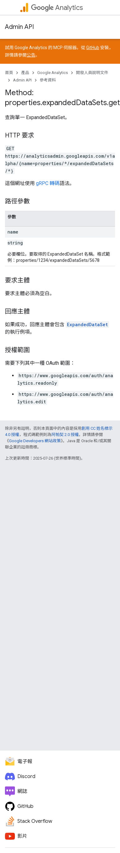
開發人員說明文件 (92, 72)
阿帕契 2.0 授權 (65, 434)
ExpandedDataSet (87, 324)
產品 (25, 72)
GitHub (92, 47)
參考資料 (48, 80)
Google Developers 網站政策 (35, 440)
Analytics (57, 7)
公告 (31, 55)
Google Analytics (52, 72)
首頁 (9, 72)
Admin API (19, 27)
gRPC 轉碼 (48, 183)
